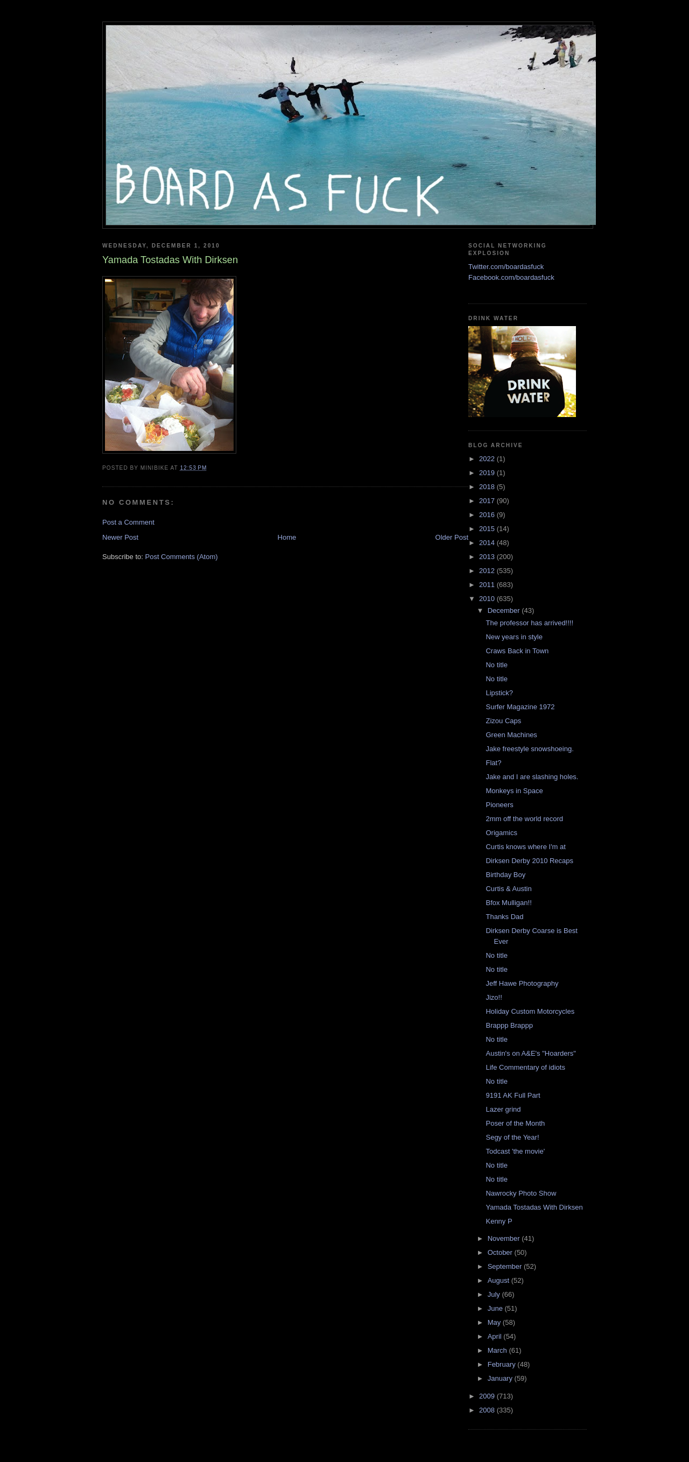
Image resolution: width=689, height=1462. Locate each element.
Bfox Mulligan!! (508, 903)
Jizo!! (494, 997)
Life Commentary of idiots (525, 1067)
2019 (488, 473)
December (505, 610)
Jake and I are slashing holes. (532, 777)
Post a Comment (128, 522)
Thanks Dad (504, 917)
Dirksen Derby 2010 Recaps (529, 861)
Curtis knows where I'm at (525, 847)
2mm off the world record (524, 819)
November (505, 1238)
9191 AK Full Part (513, 1095)
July (495, 1294)
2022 (488, 459)
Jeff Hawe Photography (522, 983)
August (499, 1280)
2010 (488, 599)
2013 (488, 557)
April (496, 1336)
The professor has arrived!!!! (529, 623)
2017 (488, 501)
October (501, 1252)
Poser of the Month (515, 1123)
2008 (488, 1410)
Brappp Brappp (509, 1025)
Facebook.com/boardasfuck (511, 277)
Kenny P (499, 1221)
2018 (488, 487)
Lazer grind (503, 1109)
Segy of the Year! (512, 1137)
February (503, 1364)
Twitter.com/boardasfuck (506, 267)
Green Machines (511, 735)
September (506, 1266)
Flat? (493, 763)
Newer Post (120, 537)
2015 (488, 529)
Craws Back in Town (517, 651)
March (498, 1350)
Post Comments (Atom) (181, 557)
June (496, 1308)
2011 (488, 585)
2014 (488, 543)
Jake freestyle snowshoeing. (529, 749)
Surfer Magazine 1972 (520, 707)
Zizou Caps (503, 721)
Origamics (501, 833)
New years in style (514, 637)
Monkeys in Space (514, 791)
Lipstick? (499, 693)
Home (287, 537)
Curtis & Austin (508, 889)
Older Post (451, 537)
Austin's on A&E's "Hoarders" (530, 1053)
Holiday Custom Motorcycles (530, 1011)
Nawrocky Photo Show (521, 1193)
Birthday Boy (505, 875)
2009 (488, 1396)
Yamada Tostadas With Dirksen (534, 1207)
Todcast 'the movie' (515, 1151)
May (495, 1322)
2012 (488, 571)
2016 (488, 515)
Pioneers (499, 805)
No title (496, 665)
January (501, 1378)
